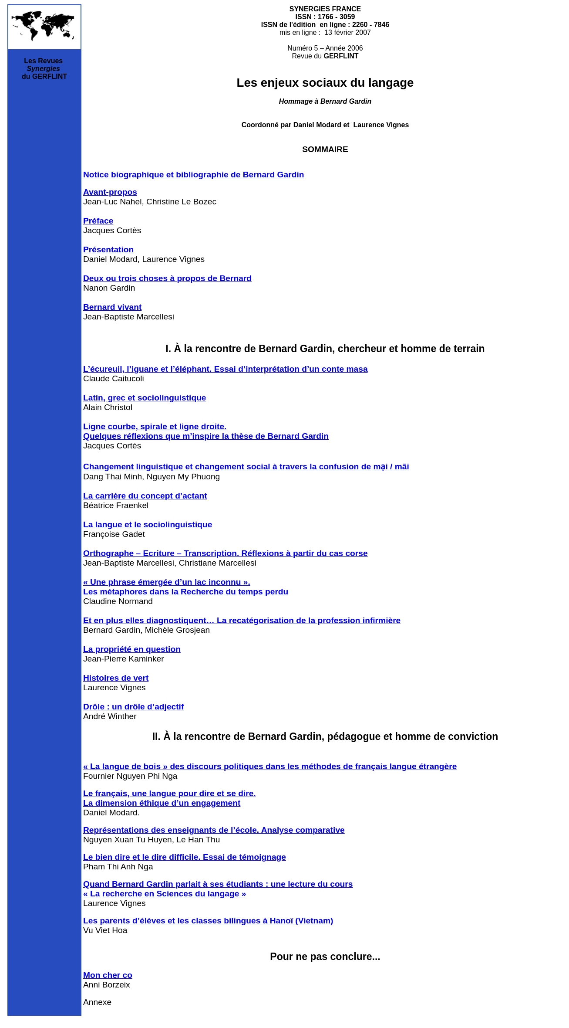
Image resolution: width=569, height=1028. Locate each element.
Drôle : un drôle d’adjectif (133, 706)
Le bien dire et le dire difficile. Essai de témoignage (184, 857)
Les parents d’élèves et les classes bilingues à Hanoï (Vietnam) (208, 920)
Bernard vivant (112, 307)
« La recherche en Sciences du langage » (164, 893)
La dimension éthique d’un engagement (161, 802)
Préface (98, 220)
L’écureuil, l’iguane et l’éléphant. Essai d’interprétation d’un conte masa (225, 368)
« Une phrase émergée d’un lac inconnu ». (166, 582)
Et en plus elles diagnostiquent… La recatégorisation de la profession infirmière (242, 620)
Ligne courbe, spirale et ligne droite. (154, 426)
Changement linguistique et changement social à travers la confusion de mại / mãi (246, 466)
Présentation (108, 249)
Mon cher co (107, 975)
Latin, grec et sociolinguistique (144, 397)
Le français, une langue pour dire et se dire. (169, 793)
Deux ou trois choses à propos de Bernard (167, 278)
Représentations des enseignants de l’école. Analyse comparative (214, 830)
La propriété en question (132, 649)
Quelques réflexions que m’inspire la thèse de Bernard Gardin (206, 436)
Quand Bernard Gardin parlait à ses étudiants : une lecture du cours (218, 884)
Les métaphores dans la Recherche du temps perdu (185, 591)
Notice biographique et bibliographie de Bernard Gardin (193, 174)
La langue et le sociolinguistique (147, 524)
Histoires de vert (115, 677)
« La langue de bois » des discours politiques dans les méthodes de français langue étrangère (270, 766)
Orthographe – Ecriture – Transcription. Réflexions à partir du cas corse (225, 553)
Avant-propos (110, 192)
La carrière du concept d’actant (145, 495)
